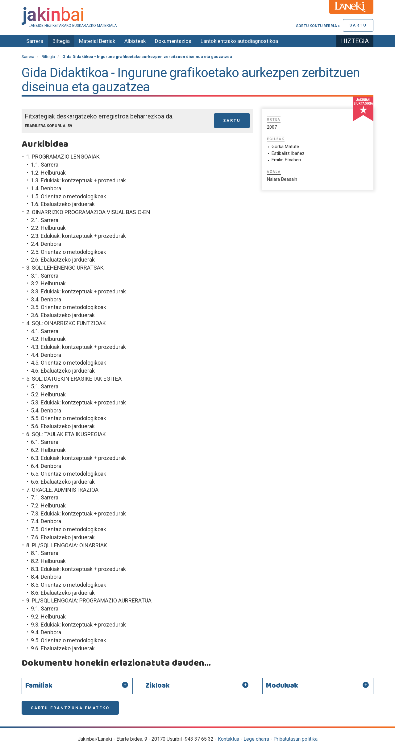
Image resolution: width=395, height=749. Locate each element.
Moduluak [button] (282, 686)
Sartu (358, 25)
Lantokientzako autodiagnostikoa (239, 41)
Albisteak (135, 41)
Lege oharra (256, 739)
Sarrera (34, 41)
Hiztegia (355, 41)
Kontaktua (228, 739)
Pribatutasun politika (295, 739)
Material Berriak (97, 41)
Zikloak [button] (157, 686)
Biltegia (61, 41)
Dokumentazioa (173, 41)
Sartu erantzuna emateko (70, 708)
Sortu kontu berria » (318, 26)
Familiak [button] (38, 686)
